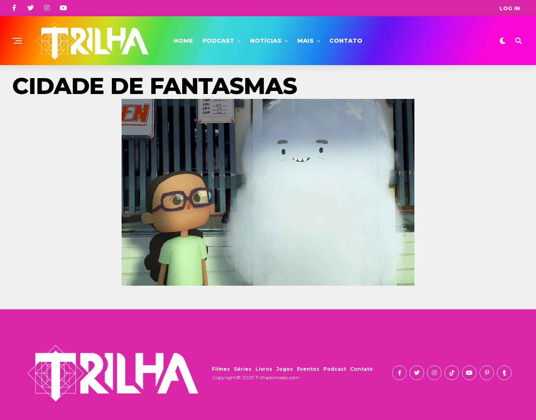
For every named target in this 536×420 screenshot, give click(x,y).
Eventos (308, 369)
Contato (345, 40)
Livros (263, 369)
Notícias (265, 40)
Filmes (221, 369)
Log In (509, 8)
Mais (305, 40)
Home (183, 40)
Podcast (218, 40)
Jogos (284, 369)
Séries (242, 369)
